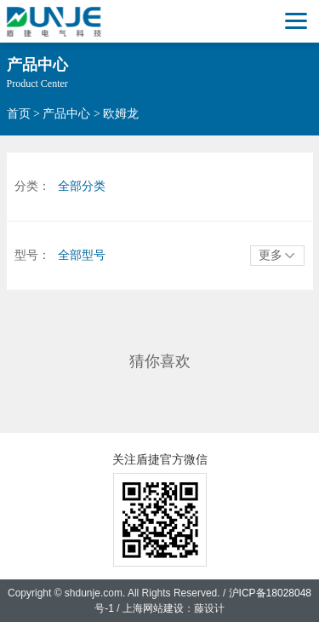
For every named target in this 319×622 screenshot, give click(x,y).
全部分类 (81, 186)
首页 (19, 113)
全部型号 (81, 255)
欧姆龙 (121, 113)
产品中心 (66, 113)
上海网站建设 (153, 608)
